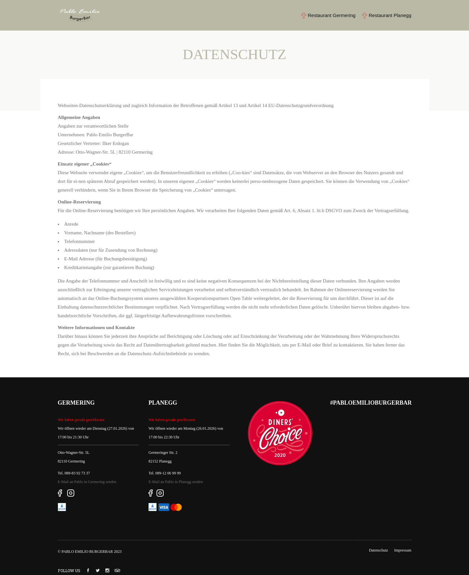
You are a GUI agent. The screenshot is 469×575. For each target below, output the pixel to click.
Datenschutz (378, 550)
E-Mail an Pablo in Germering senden (87, 482)
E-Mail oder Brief (314, 344)
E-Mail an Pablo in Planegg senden (176, 482)
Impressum (402, 550)
